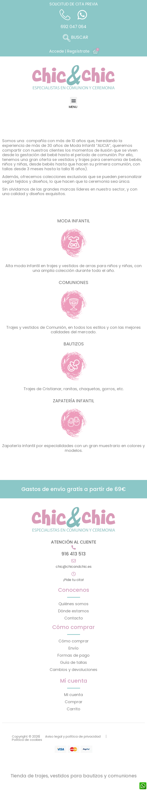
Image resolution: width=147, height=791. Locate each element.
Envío (73, 648)
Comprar (73, 701)
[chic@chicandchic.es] (73, 561)
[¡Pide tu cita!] (73, 574)
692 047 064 (73, 27)
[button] (73, 100)
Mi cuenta (73, 694)
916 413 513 (73, 554)
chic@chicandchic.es (74, 566)
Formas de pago (73, 655)
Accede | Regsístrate (69, 51)
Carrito (73, 709)
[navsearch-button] (73, 38)
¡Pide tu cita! (73, 579)
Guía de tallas (73, 662)
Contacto (73, 618)
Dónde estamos (73, 611)
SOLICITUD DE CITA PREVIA (73, 4)
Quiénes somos (73, 603)
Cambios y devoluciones (73, 669)
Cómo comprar (73, 641)
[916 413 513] (73, 547)
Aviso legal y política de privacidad (73, 736)
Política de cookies (27, 739)
